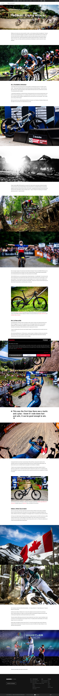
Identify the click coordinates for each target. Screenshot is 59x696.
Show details (46, 352)
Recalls (34, 684)
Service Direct (34, 688)
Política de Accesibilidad (30, 694)
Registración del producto (36, 687)
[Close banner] (49, 340)
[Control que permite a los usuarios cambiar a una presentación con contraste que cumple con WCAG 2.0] (36, 694)
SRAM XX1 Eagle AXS (19, 312)
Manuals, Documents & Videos (37, 683)
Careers (49, 683)
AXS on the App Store (44, 680)
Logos (49, 684)
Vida (2, 3)
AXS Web (42, 683)
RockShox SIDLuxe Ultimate (15, 315)
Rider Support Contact (36, 680)
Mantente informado (11, 683)
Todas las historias (11, 3)
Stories (31, 680)
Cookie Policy (19, 348)
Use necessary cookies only (15, 355)
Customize (29, 355)
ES (51, 694)
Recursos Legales (50, 687)
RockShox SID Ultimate (42, 313)
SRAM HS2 (24, 503)
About (49, 680)
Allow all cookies (43, 355)
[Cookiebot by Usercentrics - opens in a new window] (43, 340)
